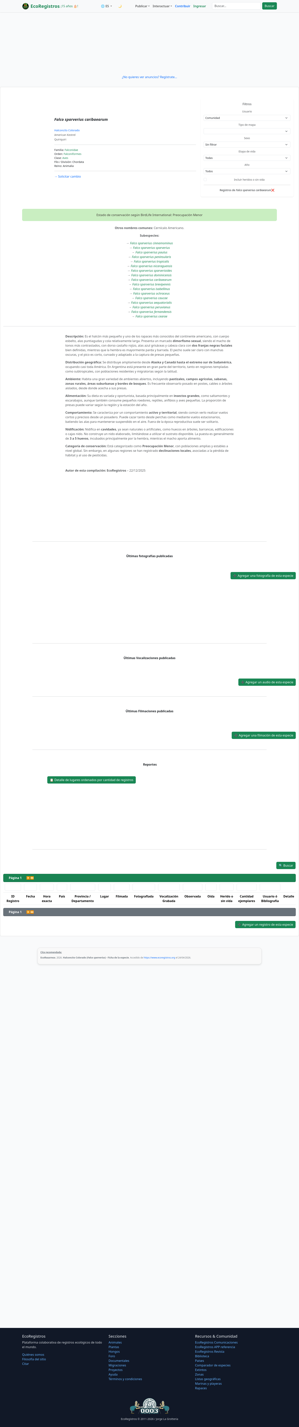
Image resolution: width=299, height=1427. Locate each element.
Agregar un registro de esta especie (265, 924)
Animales (115, 1342)
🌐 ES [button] (105, 6)
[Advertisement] (149, 43)
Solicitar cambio (67, 176)
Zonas (199, 1374)
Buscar (269, 6)
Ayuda (113, 1374)
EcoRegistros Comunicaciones (216, 1342)
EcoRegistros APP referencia (215, 1347)
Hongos (114, 1351)
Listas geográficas (208, 1379)
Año (246, 165)
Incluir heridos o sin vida (249, 179)
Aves (65, 158)
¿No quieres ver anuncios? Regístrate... (149, 77)
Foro (112, 1356)
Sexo (247, 138)
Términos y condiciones (125, 1379)
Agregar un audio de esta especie (267, 682)
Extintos (201, 1370)
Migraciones (117, 1365)
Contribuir (182, 6)
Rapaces (201, 1388)
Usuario (247, 111)
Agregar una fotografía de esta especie (263, 576)
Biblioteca (202, 1356)
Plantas (114, 1347)
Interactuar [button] (161, 6)
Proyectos (115, 1370)
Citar (25, 1364)
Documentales (119, 1361)
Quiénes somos (33, 1354)
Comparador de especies (213, 1365)
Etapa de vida (247, 151)
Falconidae (71, 150)
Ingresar (199, 6)
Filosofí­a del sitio (34, 1359)
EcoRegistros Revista (209, 1351)
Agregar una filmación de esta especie (263, 735)
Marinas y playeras (208, 1383)
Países (199, 1361)
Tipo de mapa (247, 125)
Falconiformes (72, 154)
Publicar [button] (141, 6)
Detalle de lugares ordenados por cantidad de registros (91, 780)
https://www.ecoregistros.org (159, 957)
